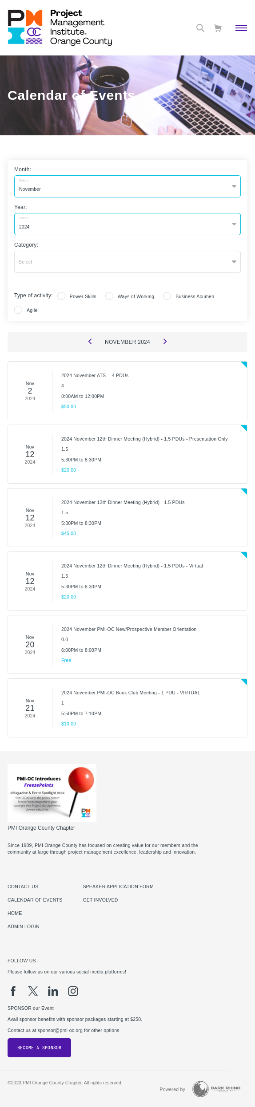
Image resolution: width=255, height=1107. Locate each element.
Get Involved (100, 899)
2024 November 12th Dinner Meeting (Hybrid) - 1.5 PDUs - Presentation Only (144, 438)
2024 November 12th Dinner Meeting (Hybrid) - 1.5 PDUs (123, 502)
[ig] (73, 991)
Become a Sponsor (39, 1047)
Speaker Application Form (118, 886)
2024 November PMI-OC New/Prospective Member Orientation (129, 629)
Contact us (23, 886)
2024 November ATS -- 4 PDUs (94, 375)
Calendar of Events (35, 899)
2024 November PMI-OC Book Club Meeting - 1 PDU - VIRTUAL (130, 692)
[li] (53, 991)
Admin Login (24, 926)
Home (15, 913)
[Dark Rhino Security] (216, 1089)
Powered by (172, 1089)
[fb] (13, 991)
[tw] (33, 991)
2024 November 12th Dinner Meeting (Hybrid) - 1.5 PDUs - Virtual (132, 565)
